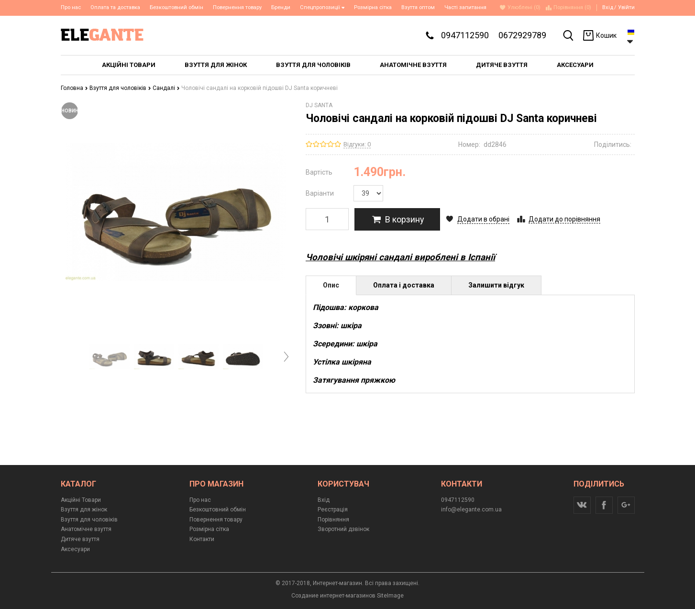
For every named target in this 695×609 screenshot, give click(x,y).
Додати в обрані (483, 219)
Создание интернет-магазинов (333, 595)
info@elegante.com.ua (471, 509)
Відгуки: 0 (357, 144)
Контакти (201, 539)
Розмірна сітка (373, 7)
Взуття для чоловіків (120, 88)
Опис (331, 285)
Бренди (280, 7)
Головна (74, 88)
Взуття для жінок (84, 509)
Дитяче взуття (80, 539)
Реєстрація (333, 509)
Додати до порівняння (564, 219)
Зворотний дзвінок (343, 529)
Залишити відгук (496, 285)
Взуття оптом (418, 7)
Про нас (71, 7)
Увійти (626, 7)
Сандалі (166, 88)
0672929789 (522, 35)
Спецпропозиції (322, 7)
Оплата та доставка (115, 7)
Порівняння (333, 519)
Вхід (607, 7)
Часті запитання (465, 7)
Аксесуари (75, 549)
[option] (110, 356)
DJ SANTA (319, 105)
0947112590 (465, 35)
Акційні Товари (81, 500)
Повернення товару (237, 7)
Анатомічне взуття (86, 529)
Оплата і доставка (403, 285)
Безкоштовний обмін (176, 7)
